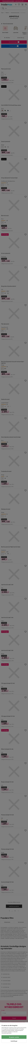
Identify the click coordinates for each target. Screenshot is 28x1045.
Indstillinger (14, 1041)
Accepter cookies (14, 1037)
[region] (14, 1033)
